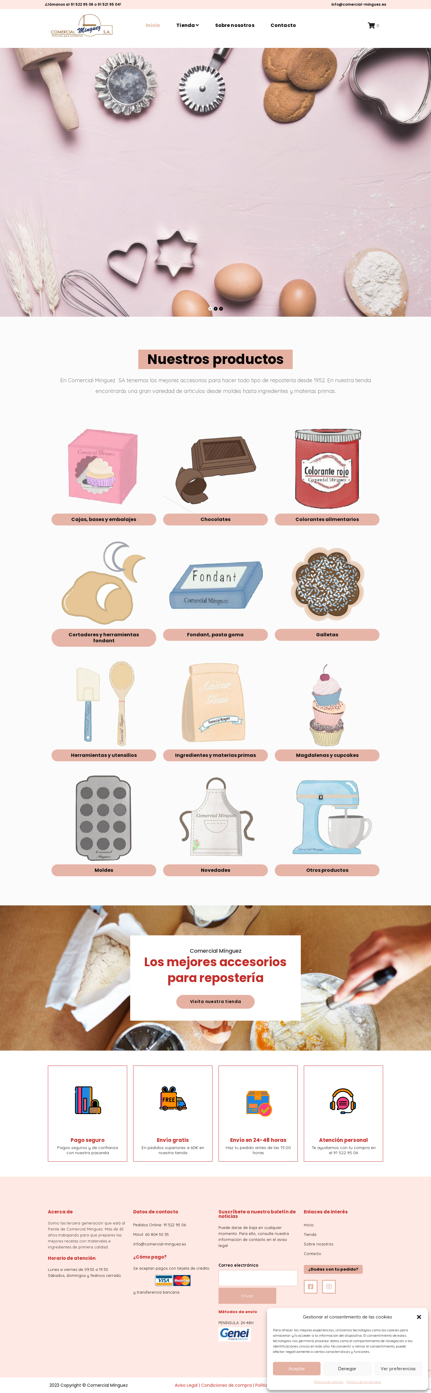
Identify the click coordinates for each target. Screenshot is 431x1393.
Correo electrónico (258, 1271)
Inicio (153, 25)
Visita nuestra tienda (215, 1001)
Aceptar (297, 1368)
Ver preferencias (398, 1368)
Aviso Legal (186, 1385)
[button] (419, 1317)
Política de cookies (328, 1382)
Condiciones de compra (226, 1385)
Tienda (187, 25)
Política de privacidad (363, 1382)
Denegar (347, 1368)
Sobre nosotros (234, 25)
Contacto (283, 25)
